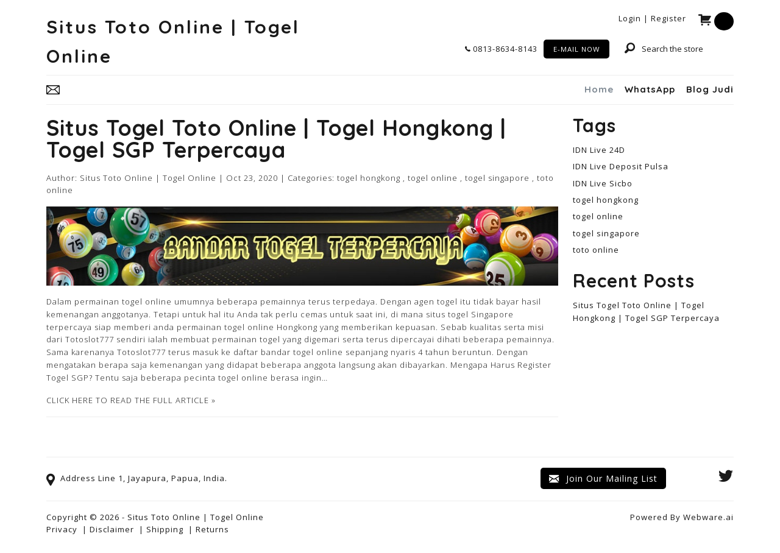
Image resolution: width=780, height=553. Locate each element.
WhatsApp (650, 89)
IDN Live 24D (599, 149)
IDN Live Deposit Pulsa (620, 166)
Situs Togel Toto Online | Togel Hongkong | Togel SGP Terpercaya (276, 138)
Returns (212, 529)
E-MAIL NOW (576, 49)
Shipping (164, 529)
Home (599, 89)
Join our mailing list (603, 478)
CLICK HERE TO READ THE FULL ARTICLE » (131, 400)
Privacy (61, 529)
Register (668, 18)
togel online (433, 177)
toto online (596, 249)
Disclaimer (112, 529)
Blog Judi (710, 89)
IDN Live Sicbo (603, 183)
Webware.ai (708, 517)
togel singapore (497, 177)
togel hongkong (368, 177)
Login (630, 18)
